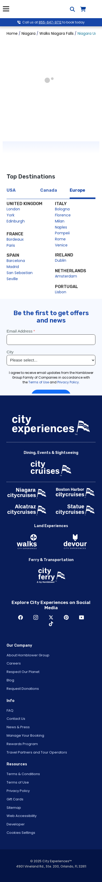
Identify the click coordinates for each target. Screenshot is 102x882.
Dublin (60, 260)
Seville (12, 278)
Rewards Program (22, 743)
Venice (61, 245)
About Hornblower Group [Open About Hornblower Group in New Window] (28, 655)
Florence (63, 215)
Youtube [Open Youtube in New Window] (81, 617)
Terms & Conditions (23, 773)
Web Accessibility (22, 815)
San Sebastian (20, 272)
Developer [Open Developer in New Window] (16, 824)
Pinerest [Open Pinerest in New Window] (66, 617)
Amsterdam (66, 276)
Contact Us (16, 718)
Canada (48, 190)
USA (11, 190)
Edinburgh (16, 221)
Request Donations (23, 688)
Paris (11, 245)
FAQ (10, 710)
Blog (10, 680)
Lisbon (60, 292)
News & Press (18, 727)
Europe (77, 190)
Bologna (62, 209)
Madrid (13, 266)
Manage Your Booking (25, 735)
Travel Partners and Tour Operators (37, 752)
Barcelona (16, 260)
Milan (59, 221)
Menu (6, 9)
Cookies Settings (21, 832)
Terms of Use (18, 782)
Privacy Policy (18, 790)
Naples (61, 227)
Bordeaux (15, 239)
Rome (60, 239)
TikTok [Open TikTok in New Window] (51, 623)
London (13, 209)
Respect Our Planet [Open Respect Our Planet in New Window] (23, 671)
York (10, 215)
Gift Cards (15, 799)
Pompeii (62, 233)
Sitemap (14, 807)
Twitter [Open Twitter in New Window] (51, 617)
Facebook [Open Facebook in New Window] (20, 617)
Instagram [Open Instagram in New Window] (35, 617)
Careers (14, 663)
